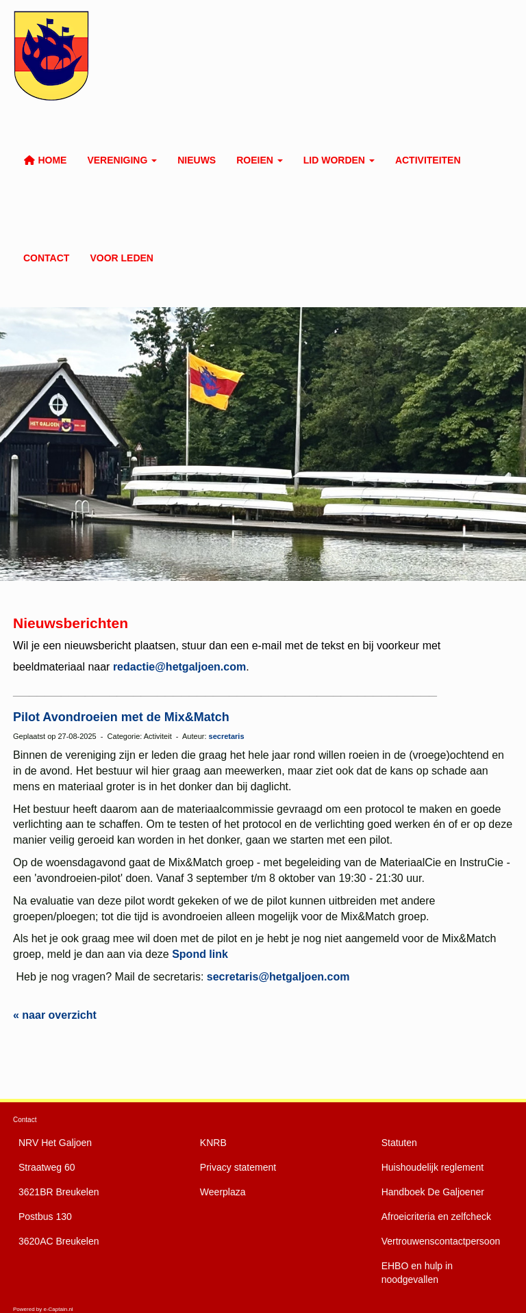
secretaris (227, 736)
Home (44, 160)
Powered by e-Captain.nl (43, 1309)
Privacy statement (238, 1167)
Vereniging (122, 160)
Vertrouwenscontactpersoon (441, 1241)
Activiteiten (428, 160)
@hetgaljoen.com (278, 977)
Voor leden (121, 257)
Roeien (259, 160)
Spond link (200, 954)
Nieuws (196, 160)
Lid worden (339, 160)
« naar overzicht (55, 1015)
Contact (46, 257)
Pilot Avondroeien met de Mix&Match (121, 717)
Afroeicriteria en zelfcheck (436, 1216)
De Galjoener (432, 1191)
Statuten (399, 1142)
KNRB (213, 1142)
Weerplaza (223, 1191)
